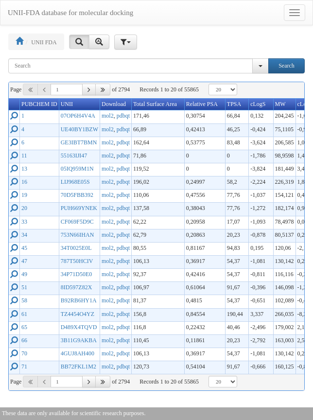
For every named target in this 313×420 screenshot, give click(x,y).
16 (24, 181)
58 (24, 300)
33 (24, 221)
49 (24, 274)
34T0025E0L (76, 248)
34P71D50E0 (76, 274)
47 (24, 261)
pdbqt (123, 115)
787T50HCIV (77, 261)
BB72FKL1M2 (78, 366)
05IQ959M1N (77, 168)
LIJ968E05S (75, 181)
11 (24, 155)
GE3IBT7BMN (79, 142)
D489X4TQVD (79, 327)
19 (24, 195)
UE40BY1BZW (79, 129)
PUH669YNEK (79, 208)
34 (24, 234)
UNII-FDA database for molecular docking (70, 13)
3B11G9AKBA (79, 340)
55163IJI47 (74, 155)
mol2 (108, 115)
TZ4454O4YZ (77, 314)
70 (24, 353)
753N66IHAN (77, 234)
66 (24, 340)
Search (286, 65)
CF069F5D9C (77, 221)
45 (24, 248)
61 (24, 314)
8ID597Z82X (76, 287)
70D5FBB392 (77, 195)
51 (24, 287)
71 (24, 366)
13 (24, 168)
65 (24, 327)
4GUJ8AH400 (77, 353)
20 (24, 208)
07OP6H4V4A (78, 115)
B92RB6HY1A (79, 300)
